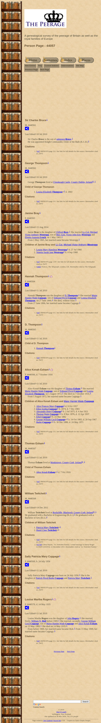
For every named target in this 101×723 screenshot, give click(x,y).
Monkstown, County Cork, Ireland (66, 462)
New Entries (30, 66)
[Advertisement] (61, 96)
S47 (38, 151)
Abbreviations (67, 66)
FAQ (40, 66)
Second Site (57, 720)
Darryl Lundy (61, 712)
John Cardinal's (48, 720)
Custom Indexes (51, 66)
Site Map (80, 66)
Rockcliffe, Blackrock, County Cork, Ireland (73, 512)
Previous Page (31, 70)
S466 (39, 267)
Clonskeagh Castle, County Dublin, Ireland (72, 182)
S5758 (39, 545)
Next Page (44, 70)
